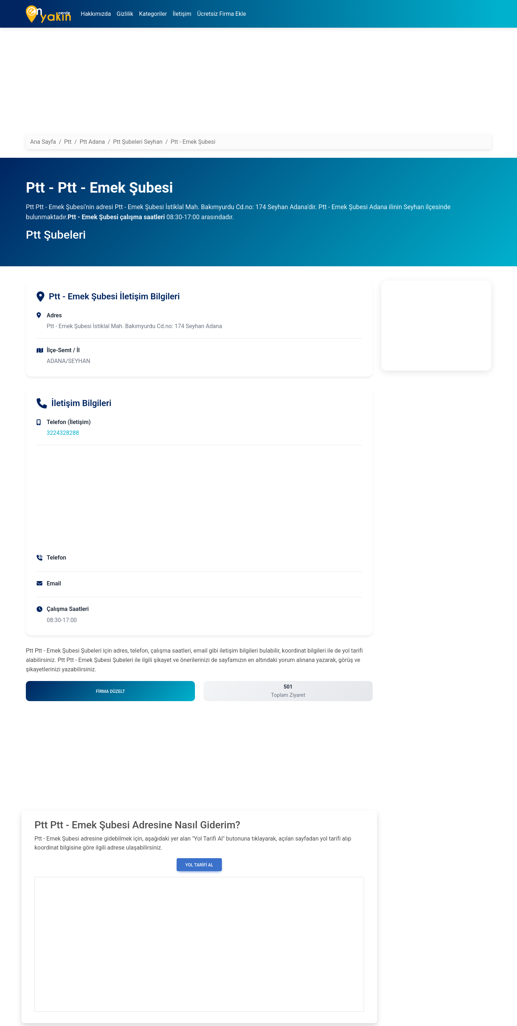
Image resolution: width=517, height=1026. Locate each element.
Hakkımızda (96, 13)
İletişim (182, 13)
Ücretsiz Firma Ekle (221, 13)
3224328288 (63, 432)
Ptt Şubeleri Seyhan (138, 141)
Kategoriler (153, 13)
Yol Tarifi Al (199, 865)
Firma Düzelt (110, 691)
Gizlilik (125, 13)
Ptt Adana (92, 141)
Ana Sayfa (43, 141)
